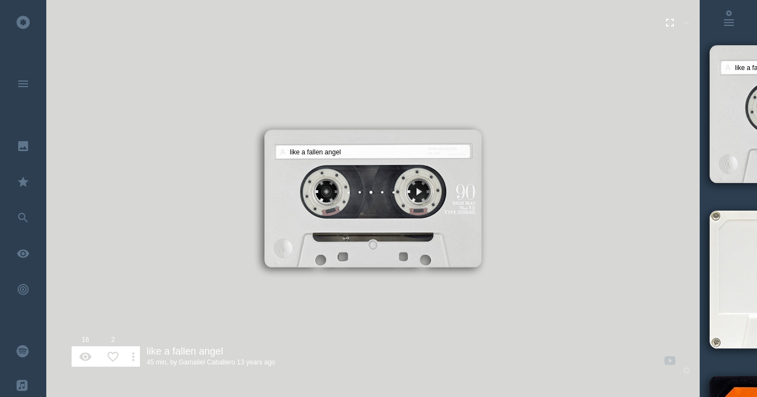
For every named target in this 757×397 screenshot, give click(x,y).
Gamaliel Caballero (207, 362)
